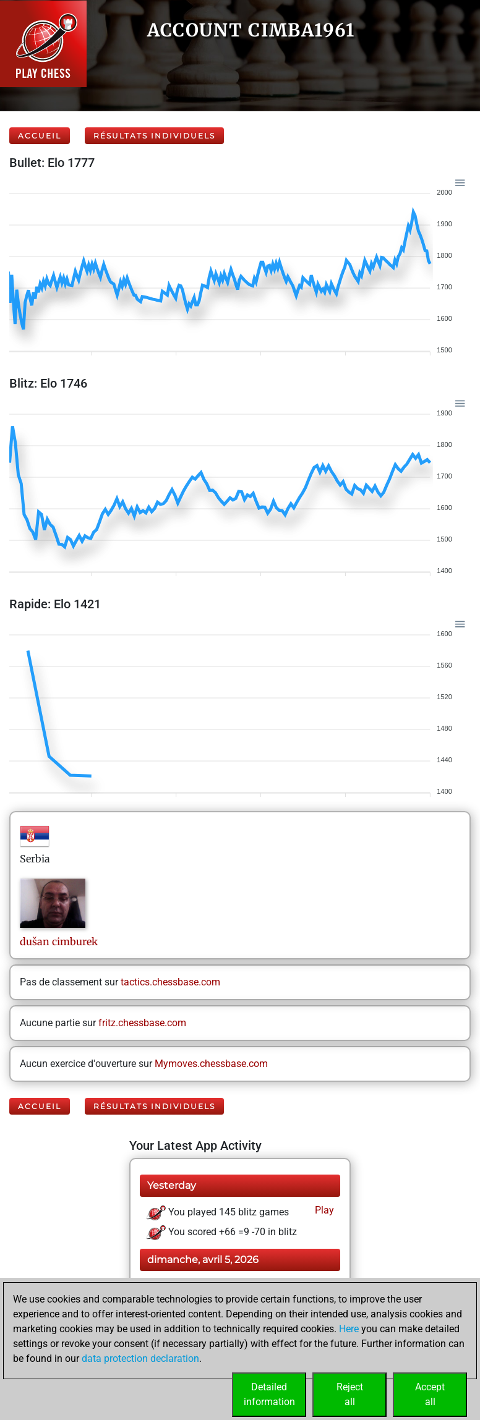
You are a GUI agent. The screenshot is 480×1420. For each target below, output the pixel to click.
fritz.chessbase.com (142, 1023)
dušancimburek (59, 941)
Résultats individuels (154, 135)
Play (323, 1210)
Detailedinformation (269, 1394)
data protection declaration (140, 1358)
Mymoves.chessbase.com (211, 1063)
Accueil (39, 135)
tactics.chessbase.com (170, 982)
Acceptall (430, 1394)
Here (349, 1329)
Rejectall (349, 1394)
